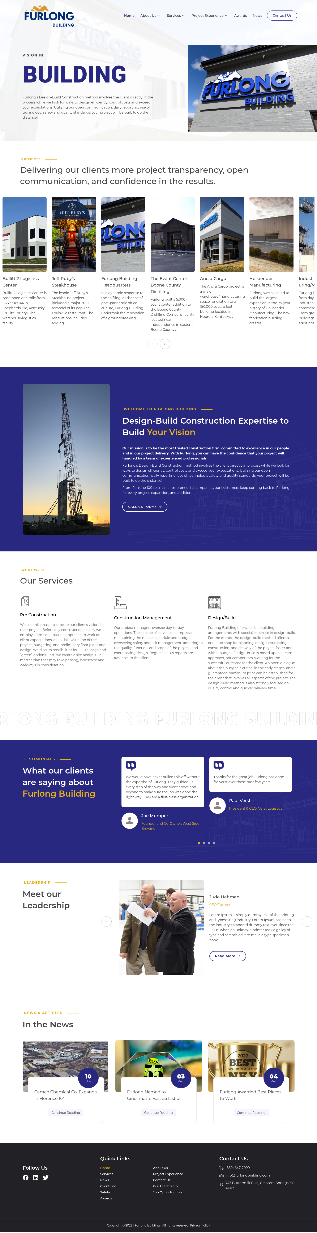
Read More (228, 956)
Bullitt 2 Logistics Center (21, 282)
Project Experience (209, 15)
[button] (199, 843)
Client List (108, 1187)
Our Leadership (165, 1187)
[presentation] (152, 344)
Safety (105, 1193)
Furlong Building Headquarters (119, 282)
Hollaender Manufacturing (265, 282)
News (257, 16)
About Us (149, 15)
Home (129, 16)
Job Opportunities (167, 1193)
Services (175, 15)
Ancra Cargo (213, 278)
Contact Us (281, 15)
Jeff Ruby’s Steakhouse (64, 282)
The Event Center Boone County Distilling (169, 285)
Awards (240, 16)
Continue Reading (65, 1113)
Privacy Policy (200, 1226)
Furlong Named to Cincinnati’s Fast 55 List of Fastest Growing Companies (156, 1099)
